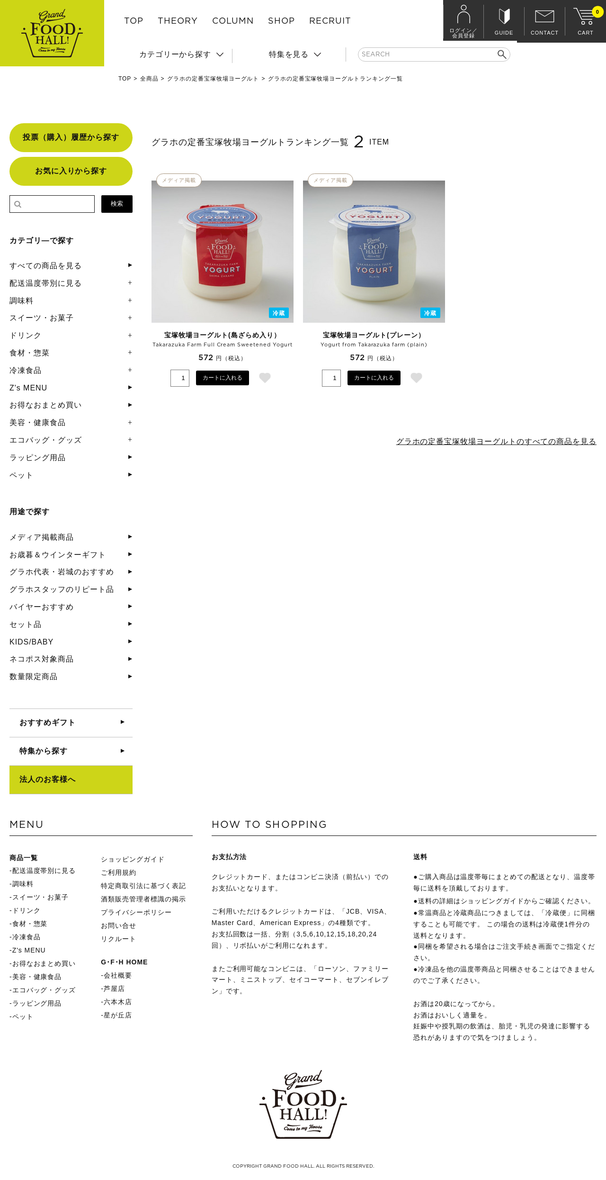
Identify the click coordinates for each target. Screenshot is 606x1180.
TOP (133, 21)
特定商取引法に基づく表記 (143, 886)
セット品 (25, 624)
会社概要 (118, 975)
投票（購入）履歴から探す (71, 137)
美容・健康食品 (37, 422)
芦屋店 (114, 988)
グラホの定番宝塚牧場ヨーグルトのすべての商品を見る (496, 441)
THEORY (178, 21)
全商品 (149, 78)
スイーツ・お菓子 (41, 318)
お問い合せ (118, 925)
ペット (21, 475)
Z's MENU (28, 388)
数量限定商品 (33, 676)
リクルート (118, 939)
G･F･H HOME (124, 962)
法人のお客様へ (47, 779)
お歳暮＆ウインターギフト (57, 555)
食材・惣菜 (29, 353)
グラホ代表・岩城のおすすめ (61, 572)
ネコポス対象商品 (41, 659)
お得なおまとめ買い (45, 405)
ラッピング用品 (37, 458)
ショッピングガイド (133, 859)
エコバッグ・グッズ (45, 440)
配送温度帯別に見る (45, 283)
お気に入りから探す (71, 171)
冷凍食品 (25, 370)
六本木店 (118, 1002)
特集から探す (43, 751)
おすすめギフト (47, 722)
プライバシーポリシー (136, 912)
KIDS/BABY (31, 642)
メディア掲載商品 (41, 537)
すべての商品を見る (45, 266)
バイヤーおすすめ (41, 607)
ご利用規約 (118, 872)
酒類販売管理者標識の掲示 (143, 899)
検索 (117, 203)
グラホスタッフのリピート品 (61, 589)
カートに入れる (222, 377)
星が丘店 (118, 1015)
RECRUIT (330, 21)
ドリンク (25, 335)
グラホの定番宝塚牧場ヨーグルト (213, 78)
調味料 (21, 301)
